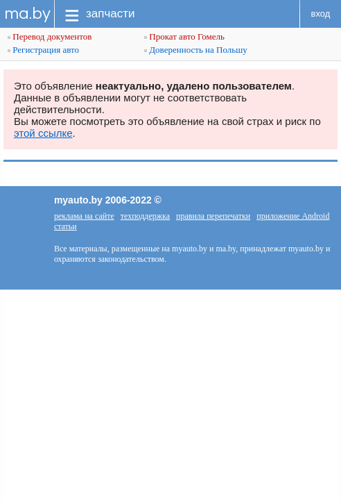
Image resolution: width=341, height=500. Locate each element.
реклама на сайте (84, 216)
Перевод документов (49, 36)
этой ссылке (43, 133)
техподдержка (145, 216)
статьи (65, 226)
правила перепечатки (213, 216)
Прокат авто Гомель (184, 36)
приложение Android (292, 216)
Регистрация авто (43, 49)
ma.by (27, 13)
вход (321, 13)
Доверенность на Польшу (195, 49)
